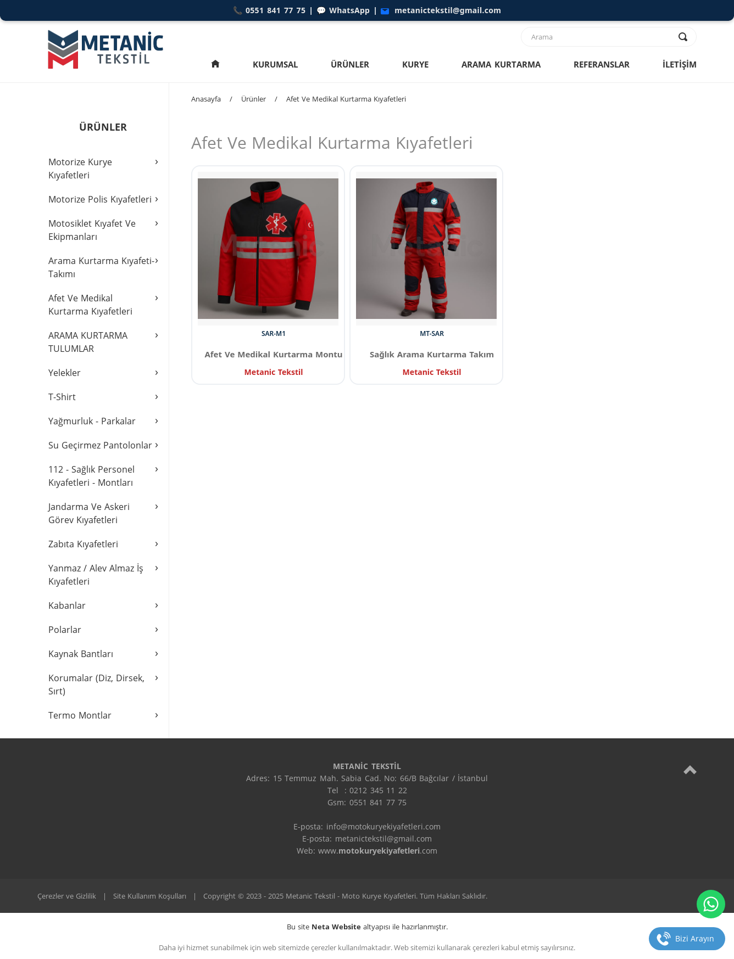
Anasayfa (206, 99)
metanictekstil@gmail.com (447, 10)
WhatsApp (349, 10)
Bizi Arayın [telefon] (694, 938)
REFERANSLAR (602, 64)
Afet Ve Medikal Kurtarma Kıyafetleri (346, 99)
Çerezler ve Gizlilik (66, 896)
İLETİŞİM (680, 64)
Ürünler (253, 99)
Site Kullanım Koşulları (149, 896)
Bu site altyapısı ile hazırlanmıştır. (367, 927)
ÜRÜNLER (350, 64)
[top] (690, 769)
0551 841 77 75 (275, 10)
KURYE (415, 64)
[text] (601, 37)
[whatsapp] (711, 904)
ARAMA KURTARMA (501, 64)
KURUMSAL (275, 64)
